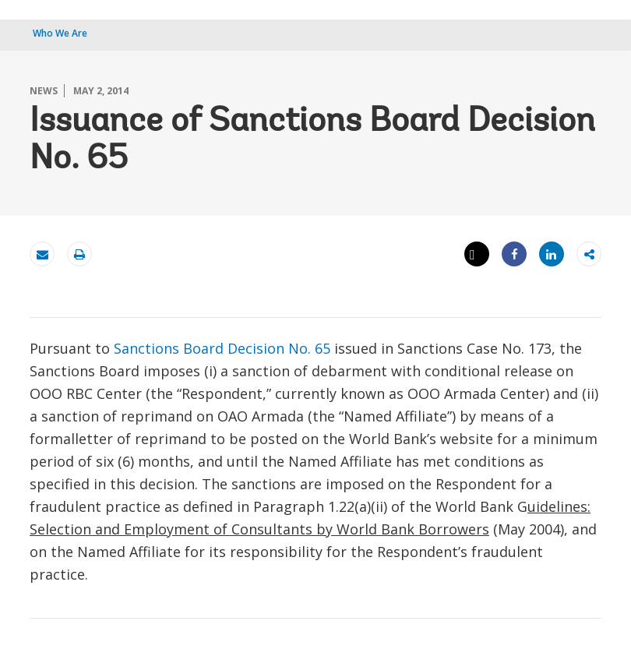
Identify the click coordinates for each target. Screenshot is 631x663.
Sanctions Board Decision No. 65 (222, 348)
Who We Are (60, 33)
